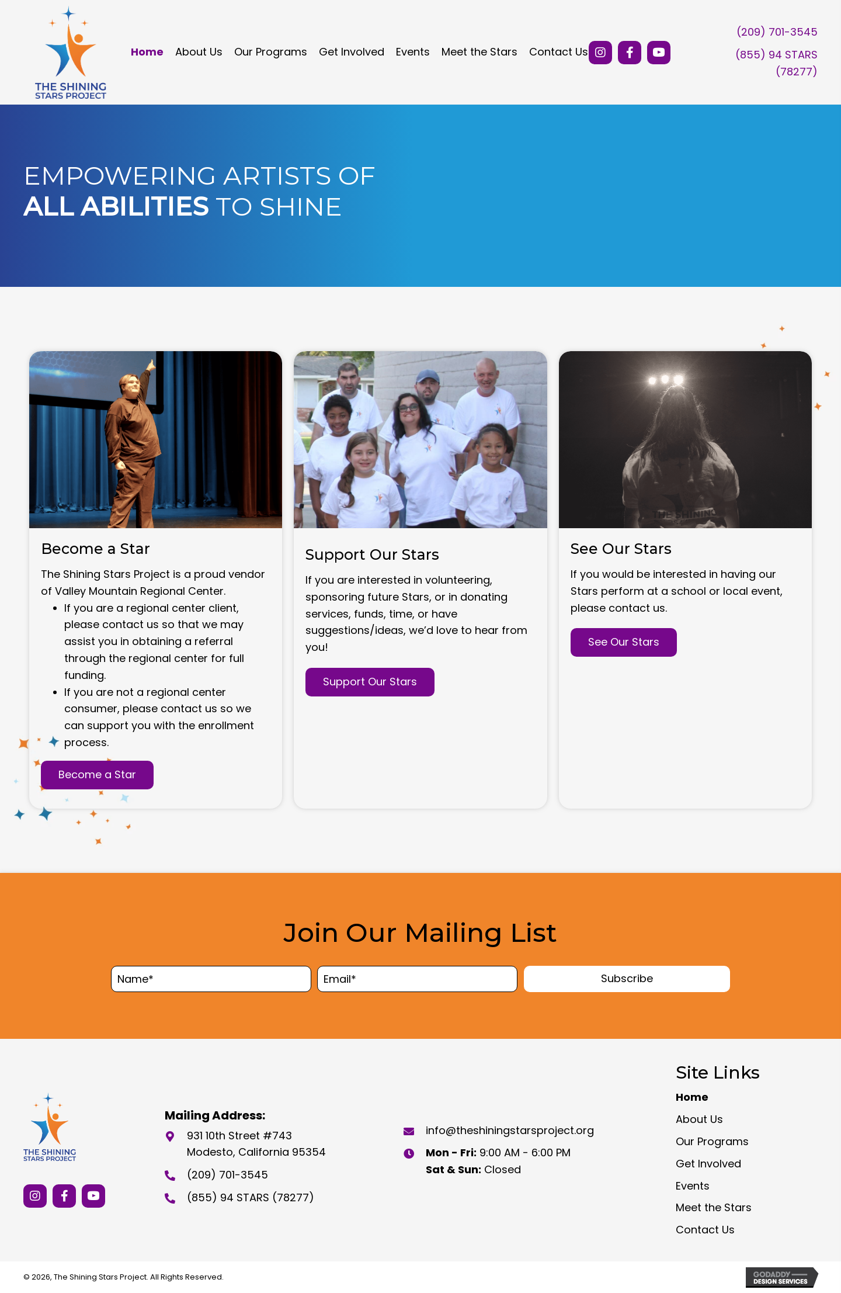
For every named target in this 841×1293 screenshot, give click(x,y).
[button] (600, 52)
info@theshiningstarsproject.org (510, 1130)
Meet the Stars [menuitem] (714, 1207)
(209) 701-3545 (777, 32)
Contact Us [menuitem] (705, 1229)
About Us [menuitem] (699, 1119)
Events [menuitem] (693, 1185)
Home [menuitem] (692, 1097)
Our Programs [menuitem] (712, 1141)
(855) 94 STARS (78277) (250, 1197)
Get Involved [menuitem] (708, 1163)
